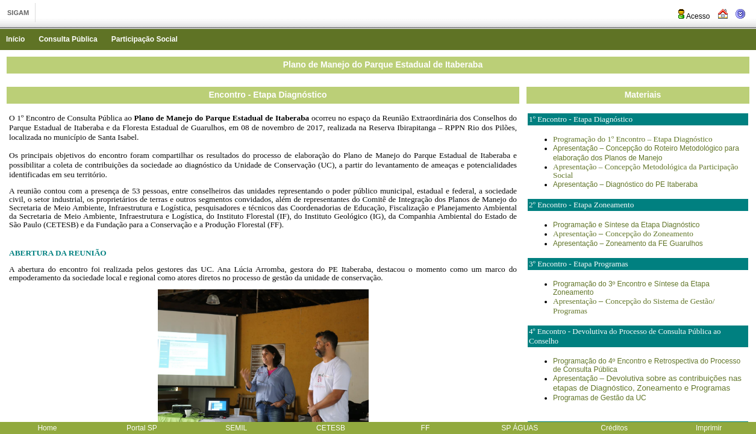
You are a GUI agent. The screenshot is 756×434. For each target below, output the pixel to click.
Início (15, 39)
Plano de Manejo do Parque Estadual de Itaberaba (383, 64)
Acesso (693, 16)
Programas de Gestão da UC (599, 398)
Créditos (614, 428)
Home (47, 428)
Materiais (643, 94)
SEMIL (236, 428)
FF (425, 428)
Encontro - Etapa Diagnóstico (267, 94)
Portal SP (142, 428)
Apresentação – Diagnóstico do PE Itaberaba (625, 184)
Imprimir (709, 428)
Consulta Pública (68, 39)
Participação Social (144, 39)
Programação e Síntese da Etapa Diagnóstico (626, 225)
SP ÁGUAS (519, 428)
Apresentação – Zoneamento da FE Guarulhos (628, 243)
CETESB (330, 428)
